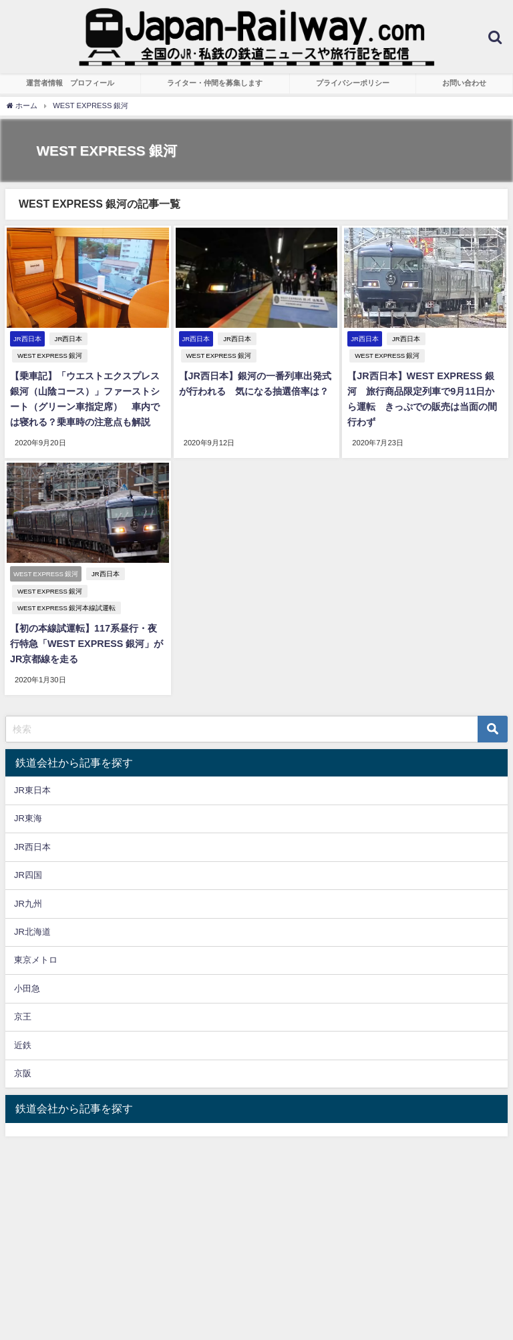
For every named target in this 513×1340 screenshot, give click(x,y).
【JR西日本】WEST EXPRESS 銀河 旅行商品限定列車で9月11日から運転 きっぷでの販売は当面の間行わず (428, 375)
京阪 (22, 1052)
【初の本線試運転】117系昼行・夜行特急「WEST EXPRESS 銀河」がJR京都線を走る (86, 626)
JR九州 (28, 882)
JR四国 (28, 854)
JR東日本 (32, 769)
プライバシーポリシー (352, 83)
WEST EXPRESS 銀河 (127, 339)
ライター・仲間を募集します (215, 83)
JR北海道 (32, 911)
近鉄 (22, 1024)
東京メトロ (35, 939)
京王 (22, 995)
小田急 (27, 967)
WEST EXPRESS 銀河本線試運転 (64, 589)
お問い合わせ (464, 83)
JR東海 (28, 797)
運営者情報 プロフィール (70, 83)
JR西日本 (67, 339)
